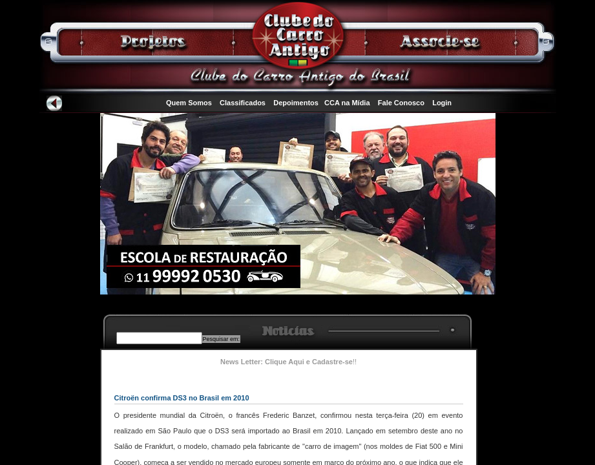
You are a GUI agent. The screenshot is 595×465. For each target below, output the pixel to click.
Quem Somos (189, 103)
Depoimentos (295, 103)
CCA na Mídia (347, 103)
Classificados (243, 103)
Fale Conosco (401, 103)
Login (442, 103)
